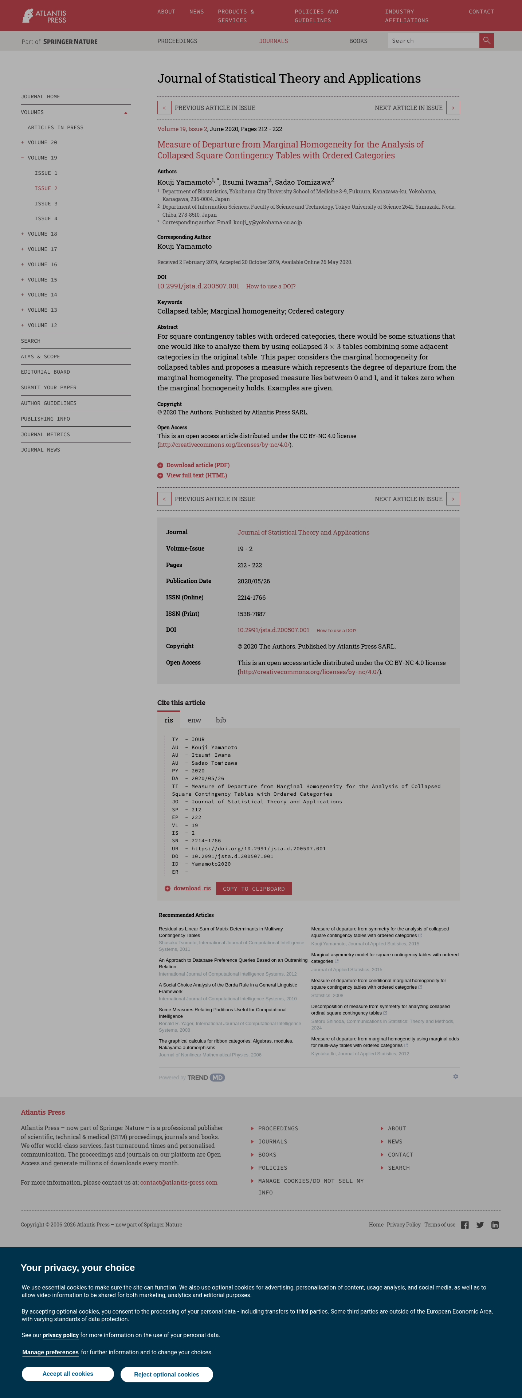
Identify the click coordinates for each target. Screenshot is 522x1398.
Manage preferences (51, 1354)
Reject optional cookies (167, 1375)
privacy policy (61, 1336)
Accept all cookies (67, 1375)
